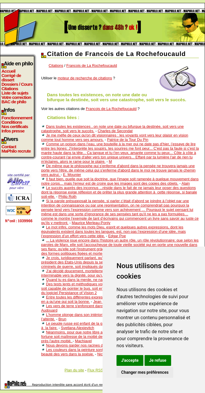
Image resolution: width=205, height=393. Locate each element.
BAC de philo (13, 101)
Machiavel (83, 341)
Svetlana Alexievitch (77, 328)
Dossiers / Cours (16, 84)
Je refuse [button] (157, 360)
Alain (185, 183)
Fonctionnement (16, 118)
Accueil (8, 71)
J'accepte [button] (130, 360)
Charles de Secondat (115, 131)
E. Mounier (72, 174)
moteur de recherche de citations (85, 78)
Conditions (11, 122)
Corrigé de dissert (11, 77)
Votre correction (16, 97)
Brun (62, 319)
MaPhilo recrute (16, 151)
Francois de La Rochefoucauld (91, 65)
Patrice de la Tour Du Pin (127, 139)
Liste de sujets (14, 93)
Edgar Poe (117, 236)
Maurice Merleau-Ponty (91, 223)
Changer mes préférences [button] (144, 372)
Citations (9, 88)
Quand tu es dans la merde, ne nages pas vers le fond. (91, 279)
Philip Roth (67, 196)
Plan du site (74, 370)
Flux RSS (95, 370)
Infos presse (12, 131)
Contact (8, 146)
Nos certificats (14, 126)
